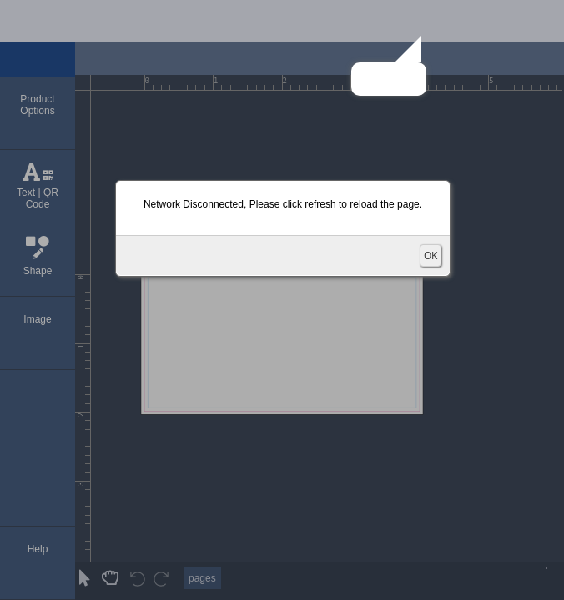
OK (430, 255)
